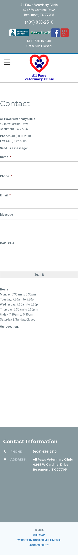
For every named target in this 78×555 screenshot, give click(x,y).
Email (5, 195)
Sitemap (39, 535)
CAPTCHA (7, 243)
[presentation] (31, 256)
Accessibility (39, 545)
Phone (6, 176)
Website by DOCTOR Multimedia (39, 540)
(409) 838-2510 (39, 22)
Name (5, 157)
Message (6, 214)
